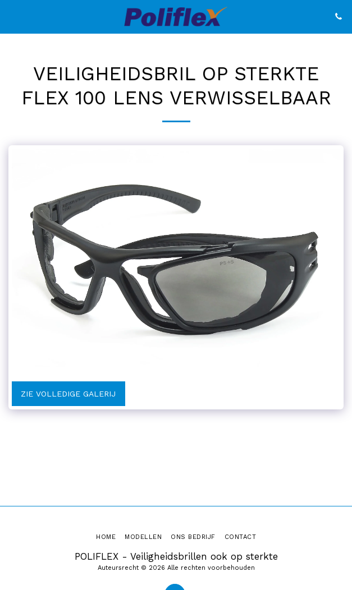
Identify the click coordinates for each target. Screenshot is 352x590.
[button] (12, 16)
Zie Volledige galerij (68, 393)
